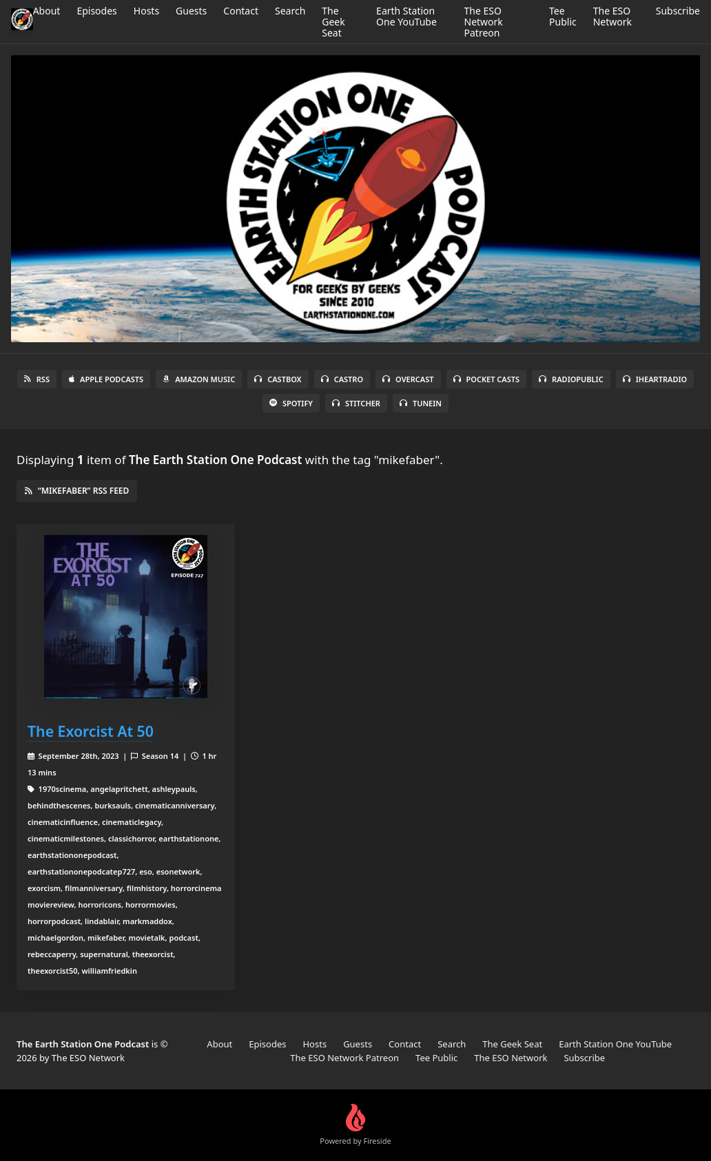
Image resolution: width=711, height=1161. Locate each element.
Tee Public (563, 16)
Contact (240, 10)
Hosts (146, 10)
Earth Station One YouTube (406, 16)
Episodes (96, 10)
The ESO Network (612, 16)
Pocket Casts (486, 379)
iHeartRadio (655, 379)
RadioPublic (571, 379)
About (47, 10)
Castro (342, 379)
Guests (191, 10)
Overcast (407, 379)
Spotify (291, 403)
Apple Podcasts (106, 379)
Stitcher (356, 403)
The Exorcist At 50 (91, 731)
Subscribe (678, 10)
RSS (37, 379)
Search (290, 10)
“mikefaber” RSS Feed (77, 490)
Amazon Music (199, 379)
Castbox (277, 379)
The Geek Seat (333, 21)
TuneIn (421, 403)
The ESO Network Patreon (483, 21)
